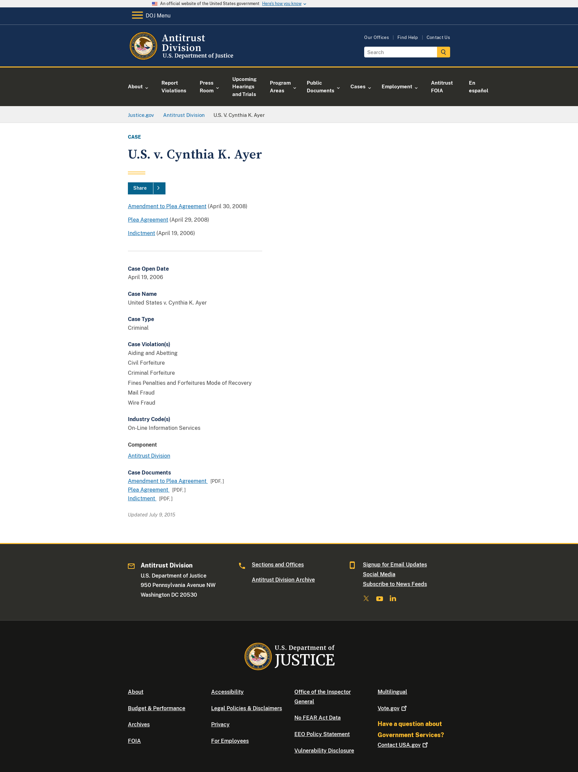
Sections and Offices (278, 564)
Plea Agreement (148, 220)
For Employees (230, 741)
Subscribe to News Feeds (395, 584)
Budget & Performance (156, 708)
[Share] (146, 188)
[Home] (182, 58)
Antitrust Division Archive (283, 580)
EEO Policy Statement (322, 734)
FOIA (134, 741)
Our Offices (376, 37)
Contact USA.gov (403, 745)
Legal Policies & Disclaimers (246, 708)
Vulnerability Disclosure (324, 750)
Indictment (141, 233)
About (135, 692)
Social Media (379, 574)
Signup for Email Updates (395, 564)
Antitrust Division (149, 456)
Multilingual (392, 692)
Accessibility (227, 692)
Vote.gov (393, 708)
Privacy (220, 724)
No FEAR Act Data (317, 718)
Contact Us (438, 37)
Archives (139, 724)
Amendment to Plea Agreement (167, 206)
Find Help (407, 37)
